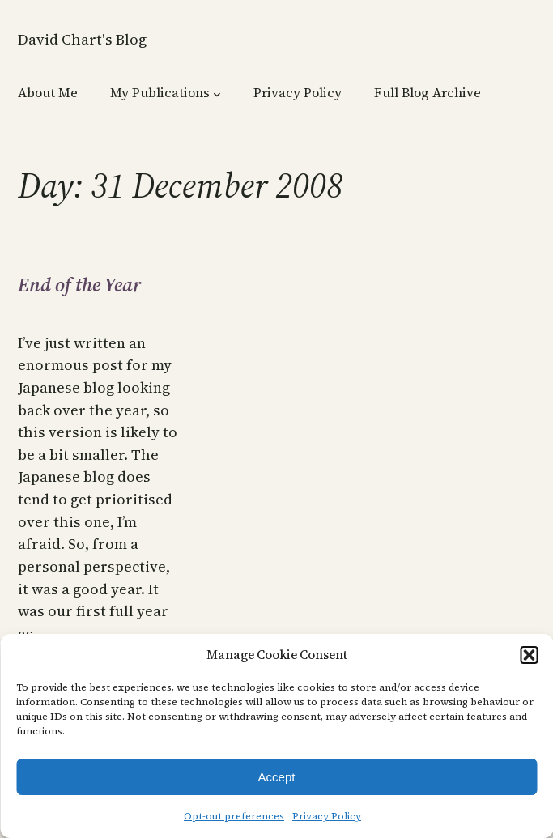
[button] (529, 655)
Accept (277, 777)
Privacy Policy (326, 816)
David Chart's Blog (82, 39)
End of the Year (79, 285)
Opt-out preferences (234, 816)
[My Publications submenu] (217, 94)
